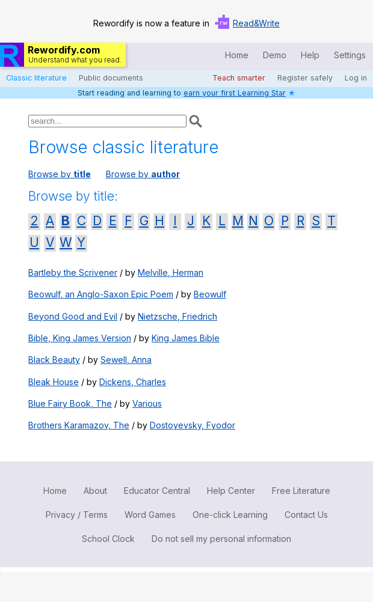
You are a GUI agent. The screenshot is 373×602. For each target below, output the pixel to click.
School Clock (108, 539)
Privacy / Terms (77, 514)
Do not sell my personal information (221, 539)
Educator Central (157, 490)
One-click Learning (230, 514)
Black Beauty (54, 359)
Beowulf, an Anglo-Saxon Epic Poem (100, 294)
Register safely (305, 77)
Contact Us (306, 514)
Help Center (231, 490)
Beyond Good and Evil (72, 316)
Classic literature (36, 77)
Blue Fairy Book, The (70, 403)
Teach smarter (238, 77)
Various (147, 403)
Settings (350, 55)
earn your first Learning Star (234, 92)
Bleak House (53, 382)
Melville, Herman (170, 272)
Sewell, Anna (126, 359)
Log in (356, 77)
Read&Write (256, 23)
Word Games (150, 514)
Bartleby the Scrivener (72, 272)
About (95, 490)
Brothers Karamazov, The (78, 425)
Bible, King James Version (79, 338)
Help (310, 55)
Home (236, 55)
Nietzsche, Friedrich (177, 316)
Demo (274, 55)
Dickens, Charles (132, 382)
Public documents (111, 77)
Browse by (59, 174)
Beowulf (210, 294)
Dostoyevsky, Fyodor (192, 425)
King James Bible (186, 338)
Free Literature (301, 490)
